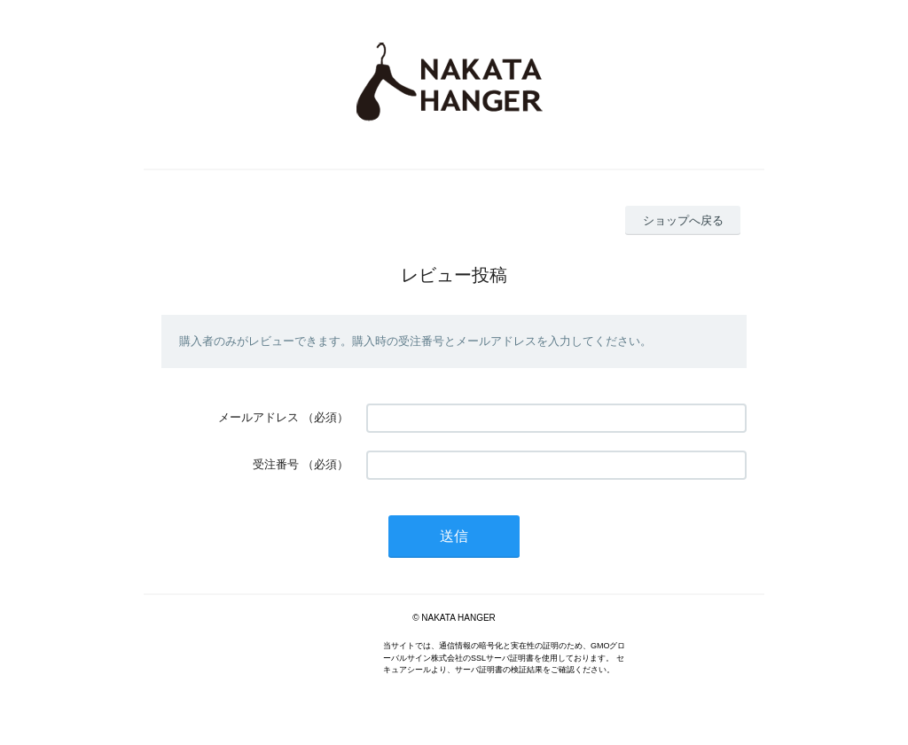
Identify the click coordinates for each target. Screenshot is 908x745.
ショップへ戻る (683, 220)
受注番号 (276, 464)
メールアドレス (258, 417)
